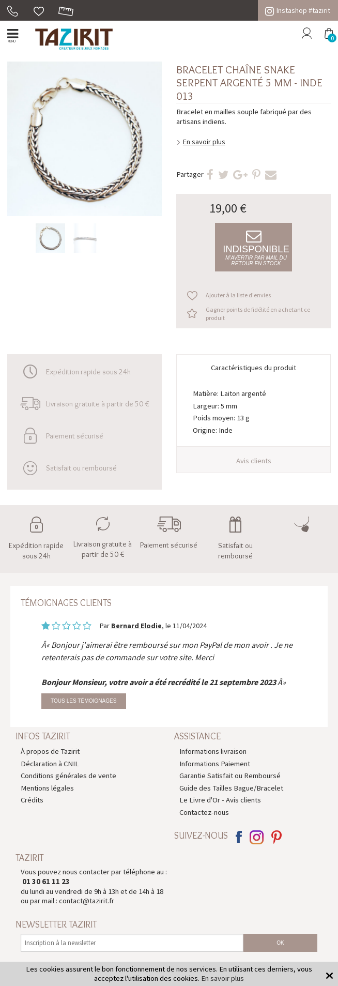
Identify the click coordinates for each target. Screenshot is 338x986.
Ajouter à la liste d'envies (238, 295)
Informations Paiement (214, 763)
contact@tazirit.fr (86, 900)
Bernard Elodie (136, 625)
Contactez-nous (204, 812)
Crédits (32, 800)
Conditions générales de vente (68, 775)
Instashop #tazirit (297, 10)
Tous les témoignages (84, 701)
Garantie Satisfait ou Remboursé (230, 775)
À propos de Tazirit (50, 751)
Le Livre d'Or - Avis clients (220, 800)
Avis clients (253, 460)
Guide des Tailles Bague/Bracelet (231, 788)
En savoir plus (204, 141)
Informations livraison (213, 751)
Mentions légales (47, 788)
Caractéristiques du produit (253, 367)
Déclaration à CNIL (50, 763)
